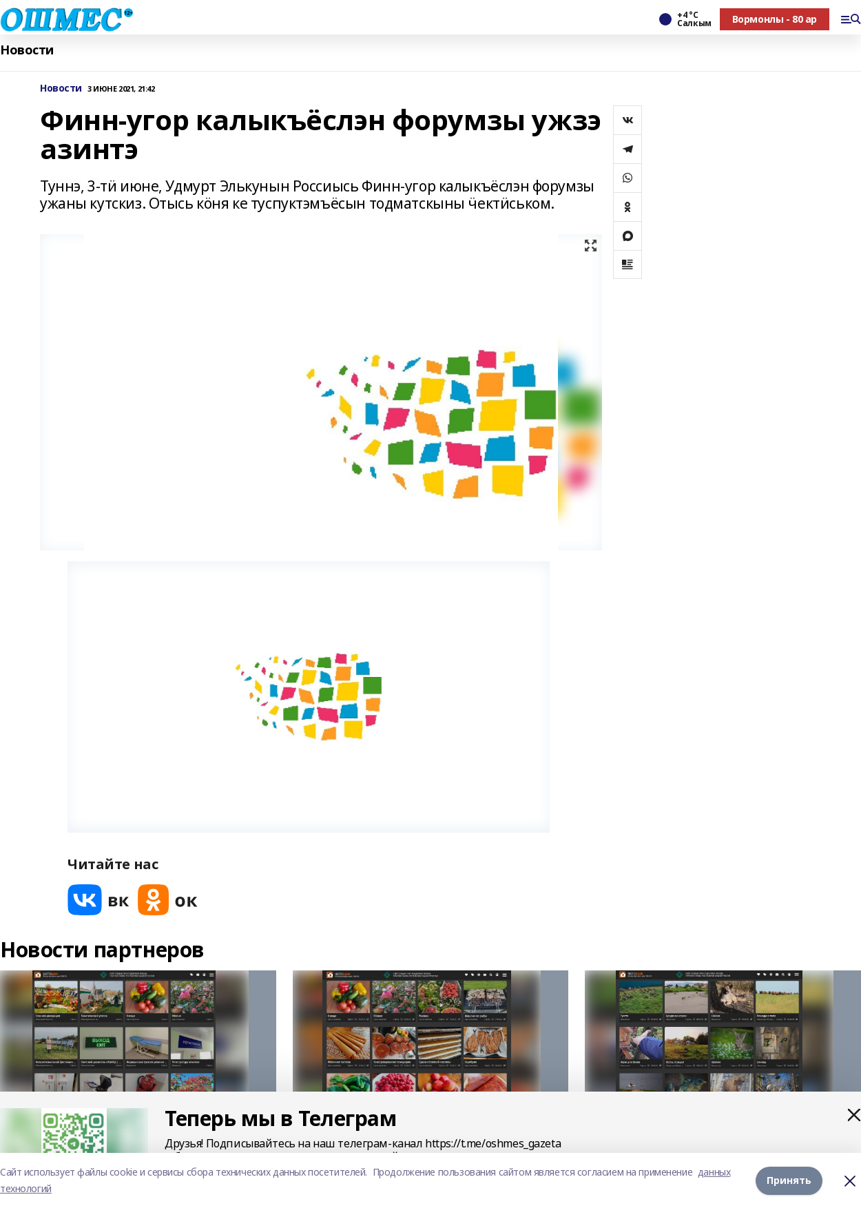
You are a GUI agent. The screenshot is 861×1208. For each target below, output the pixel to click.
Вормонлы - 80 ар (774, 18)
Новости (27, 50)
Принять (789, 1180)
